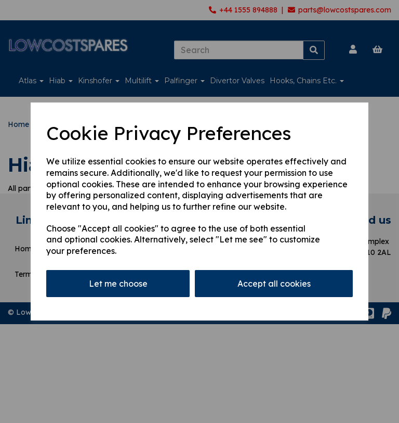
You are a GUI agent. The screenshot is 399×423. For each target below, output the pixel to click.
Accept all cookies (274, 283)
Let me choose (118, 283)
